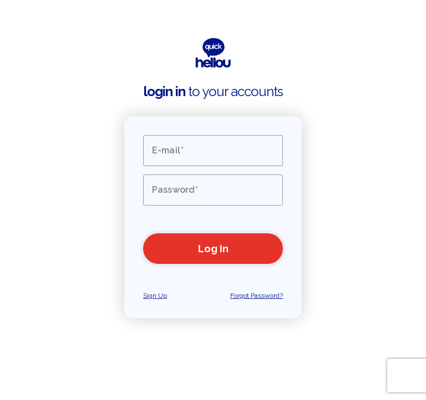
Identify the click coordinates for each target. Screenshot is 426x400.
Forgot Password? (256, 295)
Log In (213, 248)
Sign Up (155, 295)
